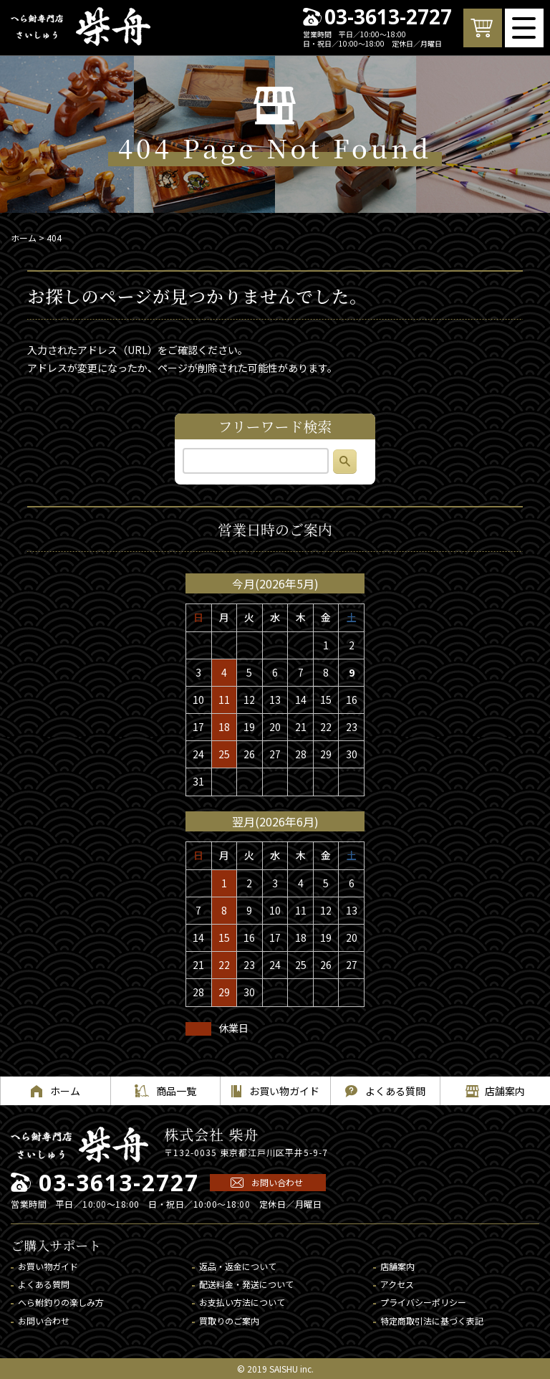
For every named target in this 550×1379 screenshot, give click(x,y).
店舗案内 (397, 1266)
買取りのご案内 (229, 1320)
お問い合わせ (277, 1182)
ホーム (24, 238)
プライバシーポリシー (423, 1302)
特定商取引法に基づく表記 (431, 1320)
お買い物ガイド (48, 1266)
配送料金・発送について (246, 1284)
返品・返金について (237, 1266)
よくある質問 (43, 1284)
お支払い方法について (242, 1302)
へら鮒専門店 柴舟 (80, 26)
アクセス (397, 1284)
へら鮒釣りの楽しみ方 (61, 1302)
